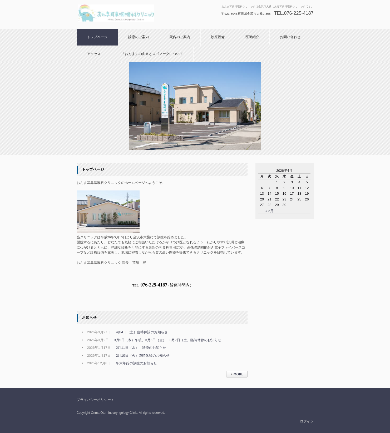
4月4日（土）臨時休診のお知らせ (141, 332)
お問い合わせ (290, 37)
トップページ (97, 37)
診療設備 (218, 37)
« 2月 (269, 211)
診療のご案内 (138, 37)
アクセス (94, 54)
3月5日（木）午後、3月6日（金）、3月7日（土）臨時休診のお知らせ (167, 340)
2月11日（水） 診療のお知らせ (141, 348)
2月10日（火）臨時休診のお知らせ (143, 356)
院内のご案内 (180, 37)
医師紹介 (252, 37)
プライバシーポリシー (94, 400)
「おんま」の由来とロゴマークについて (152, 54)
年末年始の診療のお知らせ (136, 363)
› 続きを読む (235, 380)
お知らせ (89, 317)
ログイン (307, 421)
